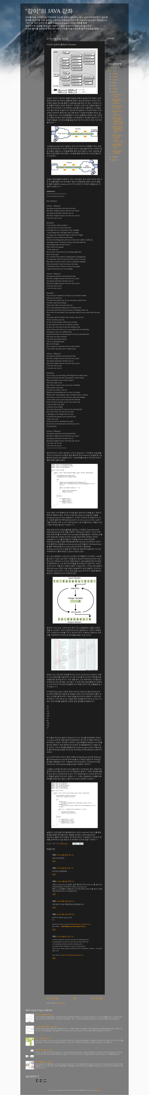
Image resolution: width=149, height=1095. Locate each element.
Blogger (98, 1090)
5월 (113, 157)
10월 (114, 79)
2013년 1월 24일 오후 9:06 (65, 914)
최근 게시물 (52, 998)
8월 (113, 86)
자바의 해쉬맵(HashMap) (43, 1015)
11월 (113, 76)
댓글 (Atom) (62, 1003)
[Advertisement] (33, 71)
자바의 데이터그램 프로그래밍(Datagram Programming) (117, 121)
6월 (113, 92)
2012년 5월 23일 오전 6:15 (65, 901)
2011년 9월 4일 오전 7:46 (64, 868)
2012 (112, 68)
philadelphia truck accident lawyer (80, 924)
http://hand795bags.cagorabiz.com (72, 955)
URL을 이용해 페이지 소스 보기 (117, 146)
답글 (54, 861)
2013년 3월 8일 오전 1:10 (64, 936)
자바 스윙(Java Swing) (117, 95)
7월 (113, 89)
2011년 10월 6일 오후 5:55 (65, 881)
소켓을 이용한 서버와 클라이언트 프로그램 (117, 129)
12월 (114, 73)
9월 (113, 83)
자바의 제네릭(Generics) (117, 107)
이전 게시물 (96, 998)
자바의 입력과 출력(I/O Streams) (117, 101)
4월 (113, 160)
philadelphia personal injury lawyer (73, 926)
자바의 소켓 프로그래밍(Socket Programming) (117, 138)
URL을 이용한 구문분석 (117, 152)
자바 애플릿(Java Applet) (43, 1062)
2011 (112, 71)
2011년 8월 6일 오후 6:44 (64, 855)
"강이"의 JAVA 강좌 (49, 11)
